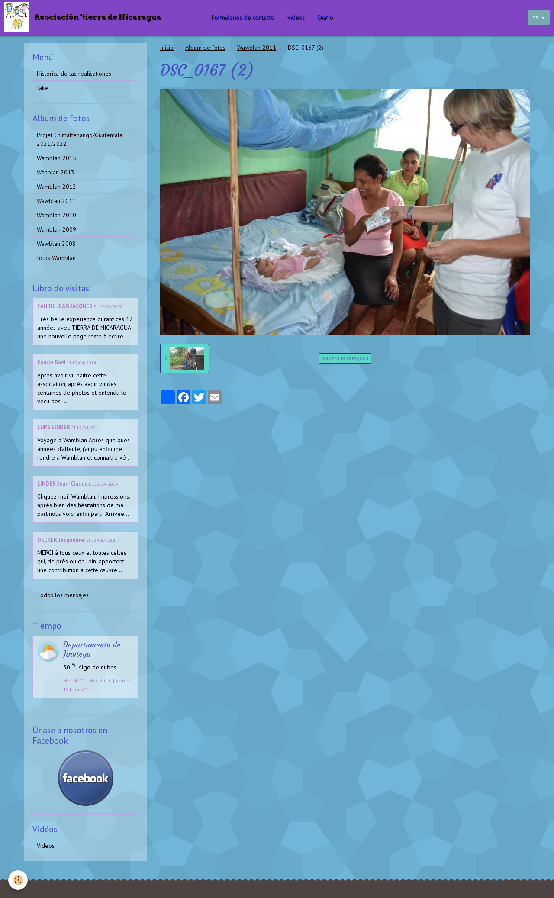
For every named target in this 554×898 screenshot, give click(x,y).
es (535, 17)
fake (42, 88)
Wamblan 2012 (56, 186)
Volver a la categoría (345, 358)
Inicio (167, 47)
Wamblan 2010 (56, 215)
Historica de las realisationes (74, 73)
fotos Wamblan (56, 258)
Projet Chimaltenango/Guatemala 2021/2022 (79, 139)
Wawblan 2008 (56, 244)
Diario (326, 17)
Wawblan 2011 (256, 47)
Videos (297, 17)
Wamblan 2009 (56, 229)
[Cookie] (18, 880)
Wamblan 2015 (56, 158)
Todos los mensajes (63, 595)
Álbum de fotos (205, 47)
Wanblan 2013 (55, 172)
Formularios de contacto (243, 17)
